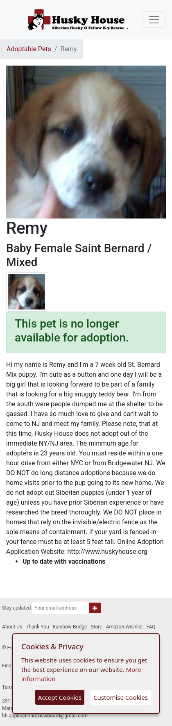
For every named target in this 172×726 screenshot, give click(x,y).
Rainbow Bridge (70, 627)
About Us (12, 627)
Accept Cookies (59, 697)
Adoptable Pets (29, 49)
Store (96, 627)
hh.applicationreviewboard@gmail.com (45, 716)
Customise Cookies (120, 697)
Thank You (37, 627)
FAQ (151, 627)
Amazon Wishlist (124, 627)
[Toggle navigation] (154, 19)
